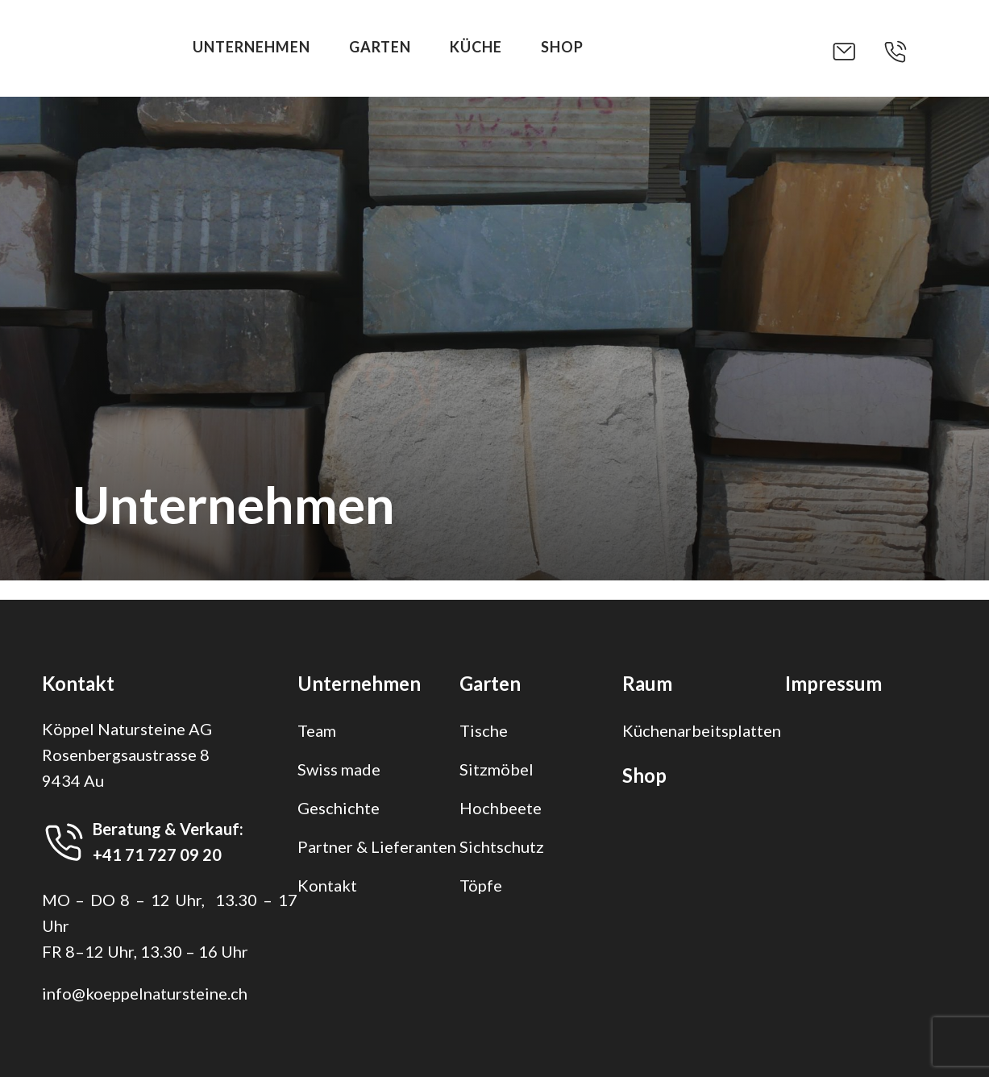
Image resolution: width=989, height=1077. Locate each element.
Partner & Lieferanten (376, 846)
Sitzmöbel (496, 769)
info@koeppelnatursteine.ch (144, 993)
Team (316, 730)
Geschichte (338, 807)
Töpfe (480, 885)
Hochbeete (500, 807)
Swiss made (338, 769)
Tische (483, 730)
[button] (857, 51)
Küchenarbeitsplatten (701, 730)
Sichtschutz (501, 846)
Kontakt (327, 885)
